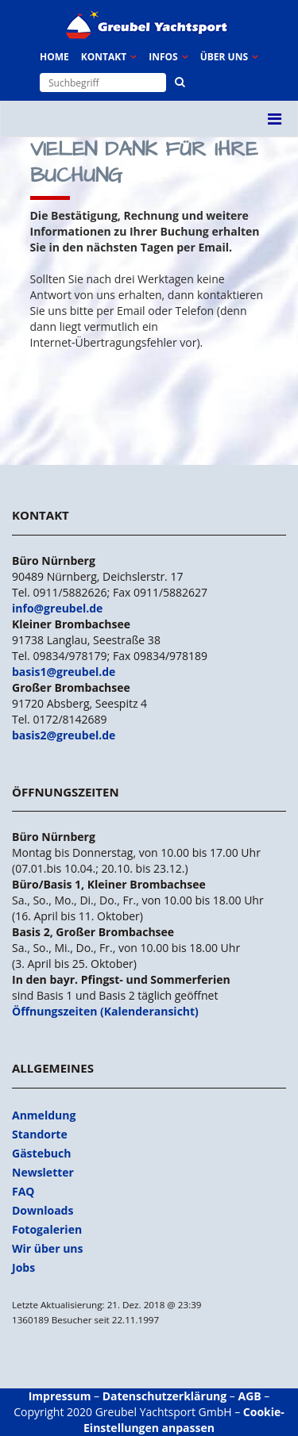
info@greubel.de (57, 608)
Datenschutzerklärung (165, 1395)
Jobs (23, 1267)
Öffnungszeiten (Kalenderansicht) (105, 1011)
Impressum (60, 1395)
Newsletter (43, 1172)
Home (54, 56)
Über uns (224, 56)
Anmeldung (43, 1115)
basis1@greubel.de (63, 671)
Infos (163, 56)
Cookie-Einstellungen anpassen (183, 1419)
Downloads (42, 1210)
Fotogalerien (47, 1229)
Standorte (40, 1134)
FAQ (23, 1191)
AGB (249, 1395)
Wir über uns (47, 1248)
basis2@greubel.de (63, 735)
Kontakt (103, 56)
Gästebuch (41, 1153)
